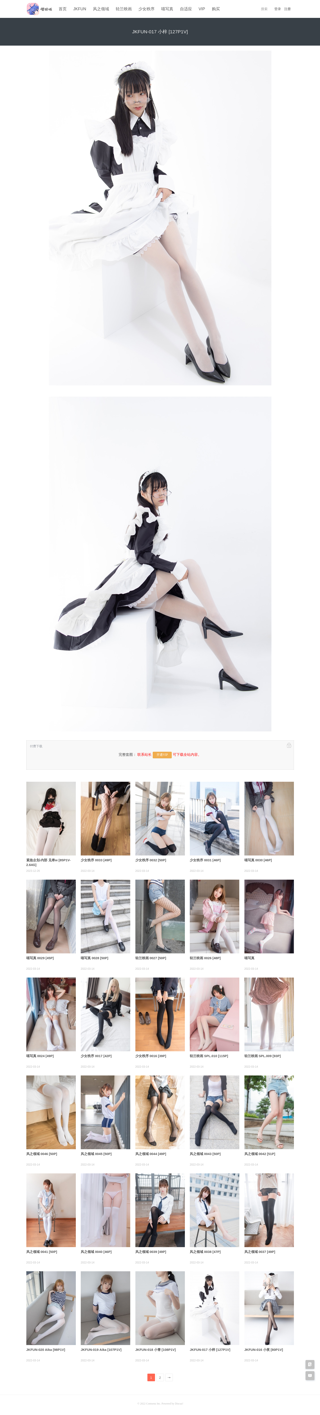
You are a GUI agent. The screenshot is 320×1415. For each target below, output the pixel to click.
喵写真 (167, 9)
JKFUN (79, 9)
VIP (202, 9)
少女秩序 (146, 9)
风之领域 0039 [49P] (150, 1251)
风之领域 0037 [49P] (259, 1251)
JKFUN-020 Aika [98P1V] (45, 1349)
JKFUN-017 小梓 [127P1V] (210, 1349)
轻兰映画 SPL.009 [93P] (262, 1055)
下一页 (169, 1378)
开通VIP (162, 754)
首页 (63, 9)
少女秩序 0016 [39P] (150, 1055)
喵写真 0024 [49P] (40, 1055)
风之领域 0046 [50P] (41, 1153)
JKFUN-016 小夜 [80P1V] (263, 1349)
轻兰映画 (124, 9)
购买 (216, 9)
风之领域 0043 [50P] (205, 1153)
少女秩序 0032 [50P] (150, 859)
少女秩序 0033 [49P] (96, 859)
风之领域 (101, 9)
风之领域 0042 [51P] (259, 1153)
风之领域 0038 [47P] (205, 1251)
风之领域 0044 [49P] (150, 1153)
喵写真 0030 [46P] (258, 859)
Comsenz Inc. (153, 1402)
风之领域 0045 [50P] (96, 1153)
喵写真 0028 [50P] (94, 957)
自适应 (186, 9)
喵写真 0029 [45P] (40, 957)
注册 (287, 9)
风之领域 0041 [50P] (41, 1251)
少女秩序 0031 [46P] (205, 859)
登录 (277, 9)
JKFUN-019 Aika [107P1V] (101, 1349)
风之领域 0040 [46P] (96, 1251)
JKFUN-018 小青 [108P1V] (155, 1349)
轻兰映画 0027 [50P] (150, 957)
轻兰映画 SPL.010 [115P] (209, 1055)
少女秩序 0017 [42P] (96, 1055)
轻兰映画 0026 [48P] (205, 957)
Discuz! (179, 1402)
